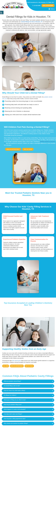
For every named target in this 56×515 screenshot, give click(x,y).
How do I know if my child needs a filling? (14, 390)
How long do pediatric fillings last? (13, 404)
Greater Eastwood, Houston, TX (41, 459)
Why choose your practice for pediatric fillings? (16, 423)
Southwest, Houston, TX (11, 466)
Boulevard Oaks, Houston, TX (13, 434)
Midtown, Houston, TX (38, 440)
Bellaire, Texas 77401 (38, 447)
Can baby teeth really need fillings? (13, 413)
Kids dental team (16, 360)
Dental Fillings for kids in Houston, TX (31, 21)
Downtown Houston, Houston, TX (14, 459)
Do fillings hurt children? (10, 395)
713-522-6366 (36, 5)
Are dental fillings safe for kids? (12, 385)
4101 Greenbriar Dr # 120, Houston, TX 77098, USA (40, 2)
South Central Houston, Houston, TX (15, 447)
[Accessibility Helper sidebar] (2, 12)
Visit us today (28, 149)
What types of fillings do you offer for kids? (15, 399)
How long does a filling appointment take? (15, 418)
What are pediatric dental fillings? (12, 381)
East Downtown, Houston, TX (40, 453)
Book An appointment (13, 149)
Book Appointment (48, 5)
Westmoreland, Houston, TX (12, 440)
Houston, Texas (8, 453)
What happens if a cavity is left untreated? (15, 409)
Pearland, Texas (36, 466)
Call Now (5, 366)
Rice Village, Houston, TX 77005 (41, 434)
